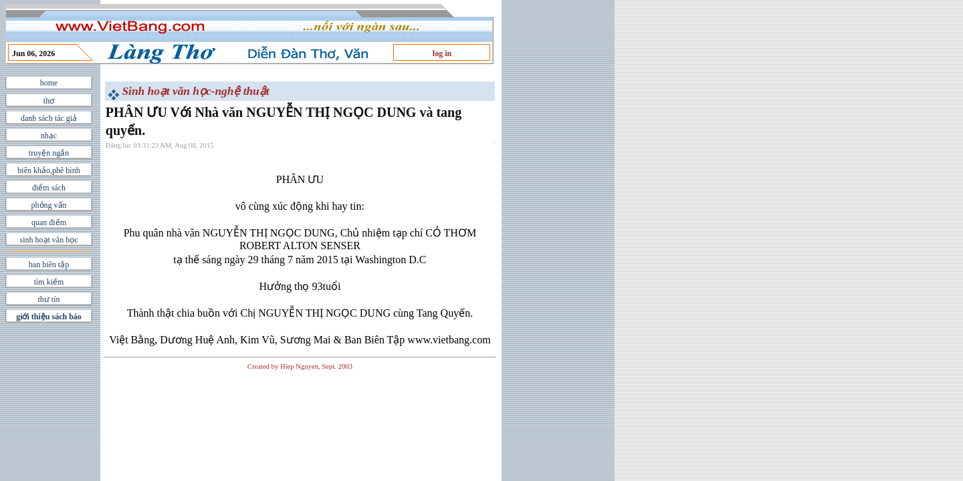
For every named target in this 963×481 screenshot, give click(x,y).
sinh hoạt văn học (49, 240)
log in (442, 53)
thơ (48, 101)
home (49, 83)
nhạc (49, 135)
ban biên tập (49, 264)
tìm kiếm (49, 282)
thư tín (48, 299)
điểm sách (49, 187)
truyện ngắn (49, 153)
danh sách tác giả (49, 118)
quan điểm (48, 222)
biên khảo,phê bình (48, 170)
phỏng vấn (49, 205)
